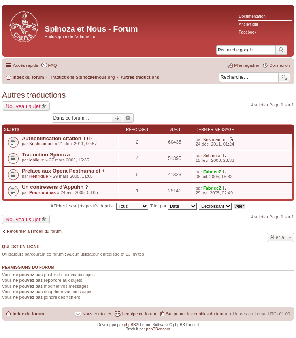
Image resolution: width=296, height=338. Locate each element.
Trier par (173, 205)
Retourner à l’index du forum (34, 231)
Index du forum (28, 313)
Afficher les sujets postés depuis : (99, 205)
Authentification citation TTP (57, 138)
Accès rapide (25, 65)
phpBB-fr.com (158, 329)
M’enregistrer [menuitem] (246, 65)
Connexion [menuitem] (279, 65)
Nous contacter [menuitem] (96, 313)
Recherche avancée (128, 118)
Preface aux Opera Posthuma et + (63, 171)
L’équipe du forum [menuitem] (138, 313)
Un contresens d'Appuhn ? (55, 187)
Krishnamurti (41, 143)
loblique (36, 160)
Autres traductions (34, 95)
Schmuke (212, 155)
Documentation (252, 16)
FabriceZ (212, 171)
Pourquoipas (42, 192)
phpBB (130, 325)
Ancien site (248, 24)
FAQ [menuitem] (52, 65)
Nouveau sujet (23, 106)
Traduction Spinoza (46, 155)
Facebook (247, 32)
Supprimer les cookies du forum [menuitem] (196, 313)
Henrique (38, 176)
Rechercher (284, 77)
